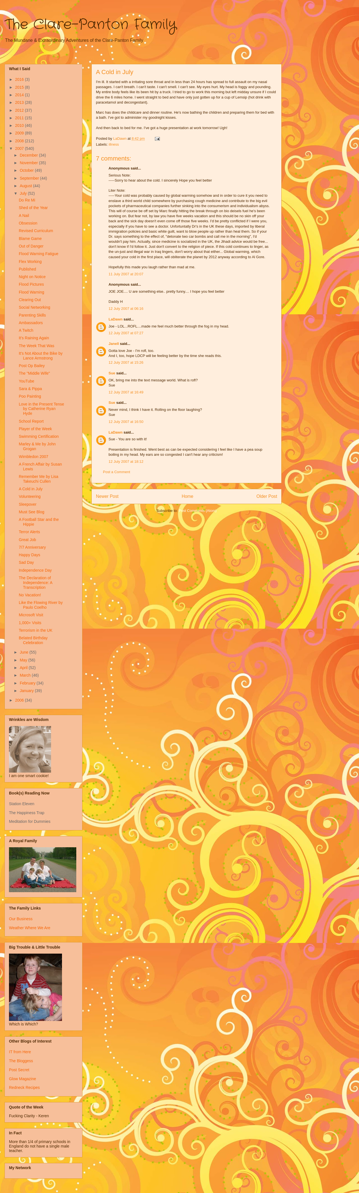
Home (188, 496)
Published (27, 269)
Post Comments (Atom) (198, 511)
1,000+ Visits (30, 622)
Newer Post (107, 496)
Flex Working (30, 261)
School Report (31, 421)
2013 (20, 102)
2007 (20, 148)
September (30, 178)
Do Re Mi (27, 200)
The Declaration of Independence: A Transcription (35, 583)
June (24, 652)
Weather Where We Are (29, 928)
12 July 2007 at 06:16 (126, 308)
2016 (20, 79)
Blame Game (30, 238)
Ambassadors (31, 322)
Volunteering (30, 496)
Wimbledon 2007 (33, 456)
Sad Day (26, 562)
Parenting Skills (32, 315)
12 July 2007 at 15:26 (126, 362)
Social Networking (34, 307)
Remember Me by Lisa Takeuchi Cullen (38, 479)
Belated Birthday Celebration (33, 640)
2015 (20, 87)
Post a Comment (116, 472)
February (28, 683)
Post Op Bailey (32, 365)
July (24, 193)
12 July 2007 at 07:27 (126, 333)
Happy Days (29, 555)
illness (114, 144)
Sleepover (27, 504)
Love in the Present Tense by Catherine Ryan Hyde (41, 409)
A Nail (24, 215)
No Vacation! (30, 595)
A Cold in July (31, 489)
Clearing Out (30, 299)
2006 (20, 700)
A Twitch (26, 330)
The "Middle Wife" (34, 373)
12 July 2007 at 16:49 (126, 392)
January (27, 690)
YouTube (26, 381)
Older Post (266, 496)
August (26, 186)
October (27, 170)
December (29, 155)
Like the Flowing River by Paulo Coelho (41, 605)
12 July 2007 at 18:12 (126, 461)
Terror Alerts (29, 532)
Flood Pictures (31, 284)
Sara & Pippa (30, 388)
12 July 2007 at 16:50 (126, 422)
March (26, 675)
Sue (112, 373)
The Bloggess (21, 1061)
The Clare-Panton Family (90, 25)
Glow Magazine (22, 1079)
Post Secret (19, 1070)
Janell (114, 344)
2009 (20, 133)
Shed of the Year (33, 207)
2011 (20, 118)
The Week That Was (36, 346)
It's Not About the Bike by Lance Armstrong (41, 355)
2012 (20, 110)
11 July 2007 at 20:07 (126, 274)
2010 (20, 125)
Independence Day (35, 570)
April (24, 667)
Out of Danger (31, 246)
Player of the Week (35, 429)
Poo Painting (30, 396)
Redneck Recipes (24, 1087)
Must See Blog (31, 512)
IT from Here (20, 1052)
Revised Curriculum (36, 230)
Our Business (21, 919)
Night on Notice (32, 276)
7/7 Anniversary (32, 547)
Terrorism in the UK (35, 630)
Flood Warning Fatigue (38, 253)
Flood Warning (31, 292)
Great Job (27, 539)
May (24, 660)
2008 (20, 141)
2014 (20, 95)
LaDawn (116, 319)
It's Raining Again (34, 338)
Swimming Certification (39, 436)
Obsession (28, 223)
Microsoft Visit (31, 615)
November (29, 163)
